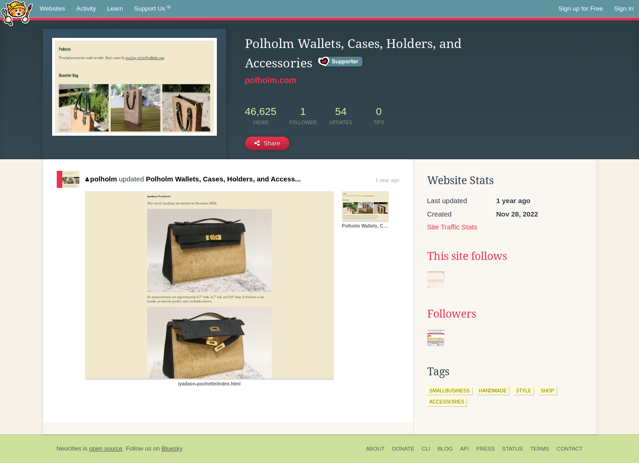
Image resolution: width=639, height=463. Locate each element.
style (523, 390)
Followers (451, 314)
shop (547, 390)
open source (105, 448)
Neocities (69, 448)
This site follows (467, 256)
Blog (445, 448)
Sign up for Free (580, 8)
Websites (52, 8)
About (375, 448)
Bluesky (172, 448)
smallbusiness (450, 390)
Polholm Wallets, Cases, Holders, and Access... (223, 179)
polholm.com (271, 80)
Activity (86, 8)
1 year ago (388, 180)
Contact (569, 448)
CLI (426, 448)
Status (512, 448)
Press (485, 448)
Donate (403, 448)
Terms (539, 448)
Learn (115, 8)
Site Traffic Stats (452, 227)
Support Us (152, 8)
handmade (493, 390)
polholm (101, 179)
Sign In (623, 8)
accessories (447, 401)
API (464, 448)
